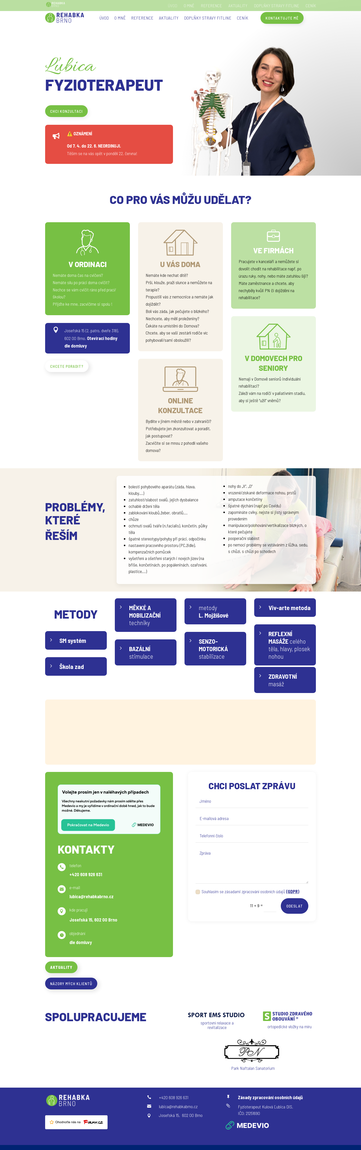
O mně (189, 6)
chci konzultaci (66, 111)
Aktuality (237, 6)
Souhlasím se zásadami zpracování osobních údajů (247, 891)
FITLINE (212, 714)
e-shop (204, 748)
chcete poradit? (66, 366)
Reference (211, 6)
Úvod (172, 6)
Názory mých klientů (71, 983)
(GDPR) (292, 891)
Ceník (311, 6)
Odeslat (294, 905)
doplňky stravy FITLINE (276, 6)
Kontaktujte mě (282, 18)
